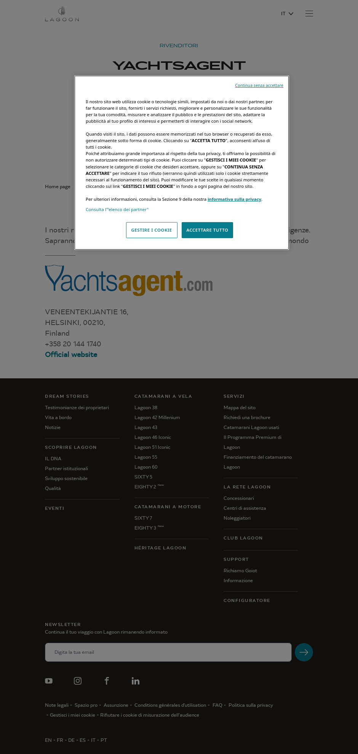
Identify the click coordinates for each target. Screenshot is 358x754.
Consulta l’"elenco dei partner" (117, 209)
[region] (181, 162)
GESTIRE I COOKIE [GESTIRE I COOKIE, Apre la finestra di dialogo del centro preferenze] (151, 230)
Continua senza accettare (259, 85)
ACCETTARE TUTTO (207, 230)
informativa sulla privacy (234, 199)
